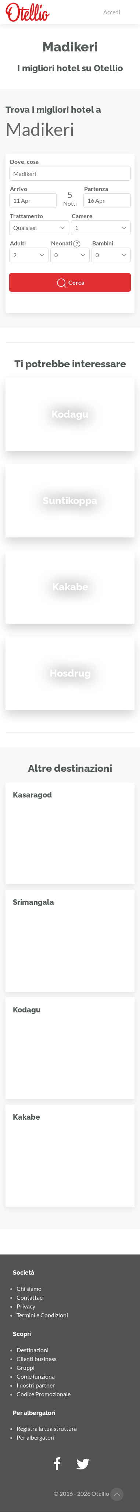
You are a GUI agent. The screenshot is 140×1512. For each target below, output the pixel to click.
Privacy (26, 1306)
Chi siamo (29, 1288)
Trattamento (26, 215)
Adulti (18, 243)
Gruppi (26, 1367)
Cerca (70, 283)
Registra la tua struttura (47, 1428)
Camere (82, 215)
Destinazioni (33, 1349)
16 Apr (96, 200)
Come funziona (36, 1376)
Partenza (96, 188)
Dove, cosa (24, 161)
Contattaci (30, 1297)
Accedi (111, 11)
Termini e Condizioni (42, 1314)
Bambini (102, 243)
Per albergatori (35, 1437)
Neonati (65, 243)
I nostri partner (36, 1385)
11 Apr (21, 200)
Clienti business (37, 1358)
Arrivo (18, 188)
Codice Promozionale (44, 1393)
